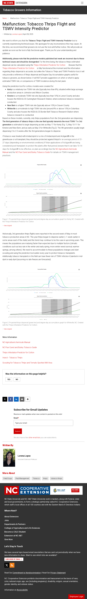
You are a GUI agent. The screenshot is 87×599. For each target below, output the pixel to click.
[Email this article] (22, 399)
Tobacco (36, 478)
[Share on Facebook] (10, 399)
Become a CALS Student (15, 532)
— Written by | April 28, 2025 (17, 34)
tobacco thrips (56, 478)
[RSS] (12, 565)
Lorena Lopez (17, 34)
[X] (6, 565)
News (4, 18)
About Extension (11, 516)
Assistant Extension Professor (27, 459)
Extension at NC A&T (13, 536)
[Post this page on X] (4, 399)
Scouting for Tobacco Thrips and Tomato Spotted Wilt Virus (27, 363)
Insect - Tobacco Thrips (12, 357)
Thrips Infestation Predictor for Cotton (49, 65)
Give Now (8, 539)
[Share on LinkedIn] (16, 399)
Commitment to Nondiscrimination (26, 573)
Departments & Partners (14, 524)
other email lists (34, 437)
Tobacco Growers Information (22, 10)
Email (16, 418)
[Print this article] (27, 399)
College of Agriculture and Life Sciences (22, 528)
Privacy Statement (58, 573)
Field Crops (8, 478)
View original (8, 225)
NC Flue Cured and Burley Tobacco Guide (33, 152)
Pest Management (22, 478)
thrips (45, 478)
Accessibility (22, 590)
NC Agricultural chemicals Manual (16, 342)
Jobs (6, 520)
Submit (17, 431)
